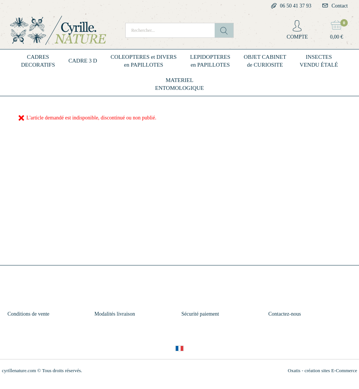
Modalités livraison (115, 314)
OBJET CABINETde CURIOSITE (265, 61)
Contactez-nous (285, 314)
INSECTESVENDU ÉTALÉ (319, 61)
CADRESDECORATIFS (38, 61)
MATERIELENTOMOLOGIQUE (179, 84)
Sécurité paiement (200, 314)
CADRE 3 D (82, 61)
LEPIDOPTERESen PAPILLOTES (210, 61)
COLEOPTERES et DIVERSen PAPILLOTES (144, 61)
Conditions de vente (28, 314)
